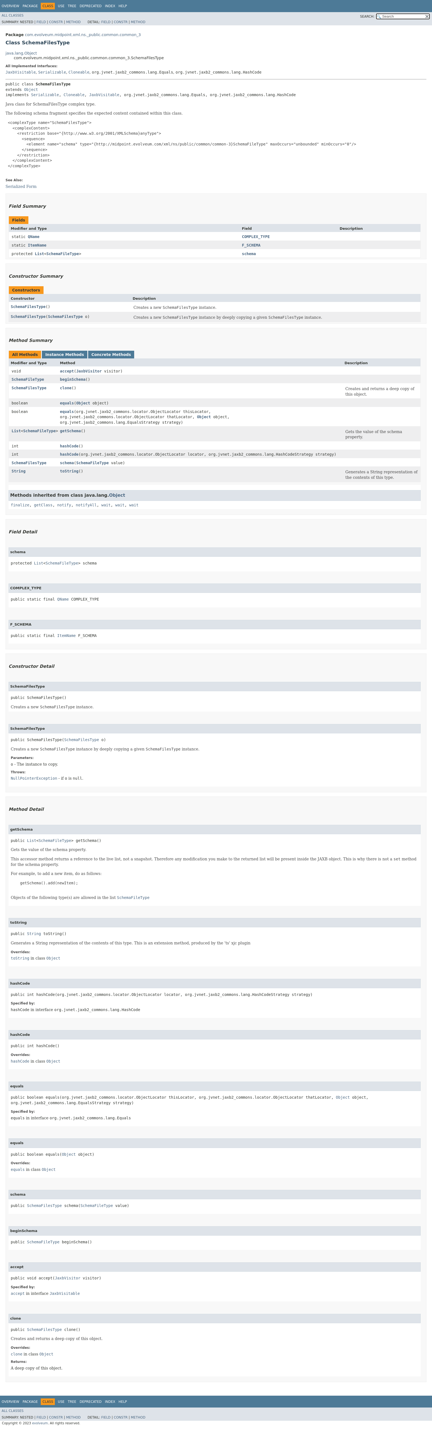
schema (249, 254)
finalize (20, 505)
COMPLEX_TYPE (256, 236)
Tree (72, 6)
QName (33, 236)
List (39, 254)
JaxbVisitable (21, 72)
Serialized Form (21, 186)
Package (30, 6)
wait (106, 505)
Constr (56, 22)
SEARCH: (367, 16)
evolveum (40, 1423)
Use (61, 6)
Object (31, 89)
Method (73, 22)
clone (66, 388)
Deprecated (91, 6)
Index (110, 6)
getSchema (70, 431)
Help (122, 6)
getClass (43, 505)
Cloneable (79, 72)
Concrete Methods (111, 354)
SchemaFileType (62, 254)
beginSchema (73, 379)
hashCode (69, 446)
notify (64, 505)
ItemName (37, 245)
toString (69, 471)
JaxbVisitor (89, 371)
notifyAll (86, 505)
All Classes (12, 15)
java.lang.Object (21, 53)
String (19, 471)
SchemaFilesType (28, 306)
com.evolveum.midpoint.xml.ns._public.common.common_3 (83, 35)
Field (41, 22)
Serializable (52, 72)
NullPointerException (34, 778)
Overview (10, 6)
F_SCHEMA (251, 245)
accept (67, 371)
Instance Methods (64, 354)
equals (67, 403)
